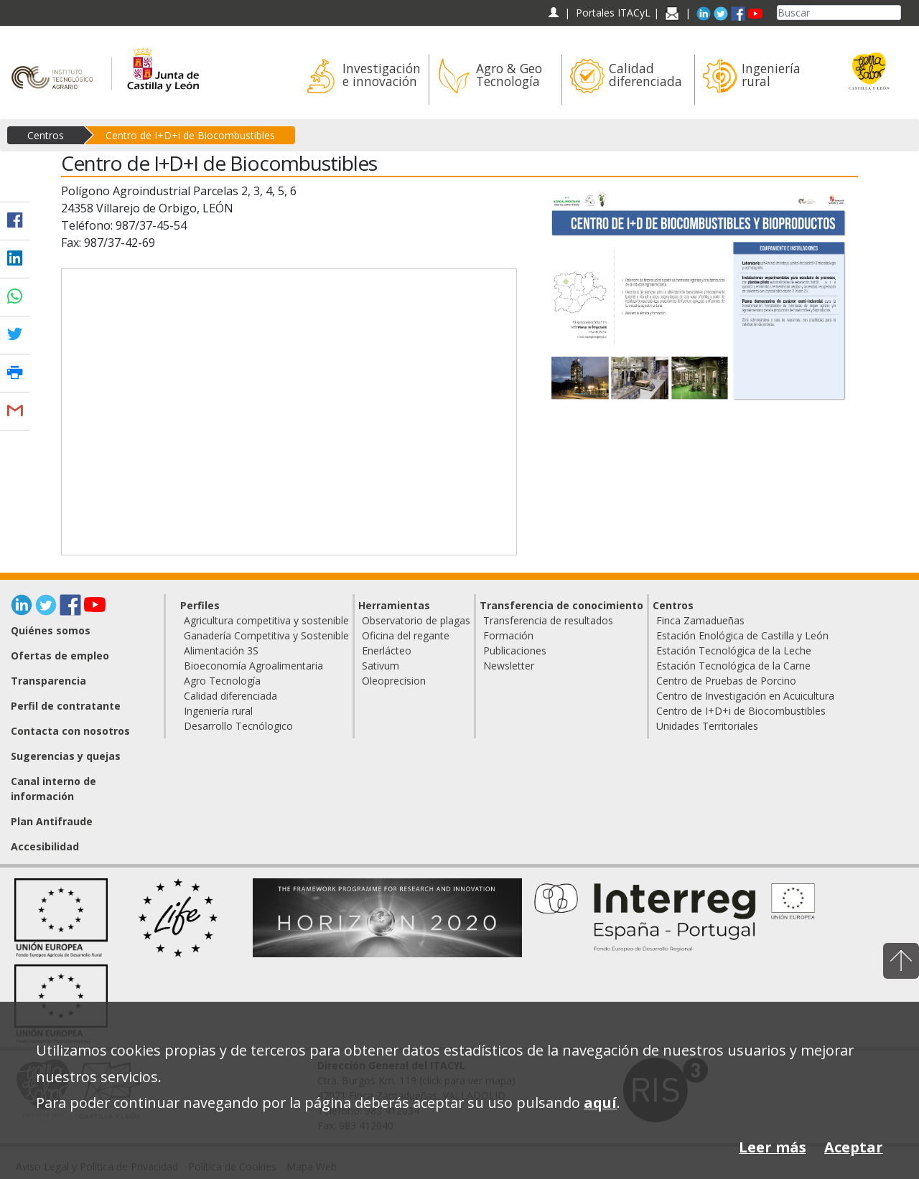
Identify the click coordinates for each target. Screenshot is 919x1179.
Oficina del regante (405, 635)
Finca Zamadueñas (700, 620)
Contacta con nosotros (70, 731)
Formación (508, 635)
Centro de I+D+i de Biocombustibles (190, 135)
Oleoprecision (394, 680)
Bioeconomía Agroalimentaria (253, 665)
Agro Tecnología (222, 680)
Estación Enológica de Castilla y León (742, 635)
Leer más (772, 1147)
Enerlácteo (386, 650)
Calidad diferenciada (230, 696)
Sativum (380, 665)
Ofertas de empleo (60, 655)
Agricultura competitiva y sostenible (266, 620)
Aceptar (853, 1147)
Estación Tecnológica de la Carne (733, 665)
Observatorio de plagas (416, 620)
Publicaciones (514, 650)
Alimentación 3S (221, 650)
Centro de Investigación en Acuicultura (745, 696)
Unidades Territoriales (707, 726)
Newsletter (508, 665)
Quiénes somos (50, 630)
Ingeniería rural (218, 711)
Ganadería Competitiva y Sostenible (266, 635)
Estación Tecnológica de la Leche (733, 650)
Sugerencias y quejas (66, 756)
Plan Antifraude (52, 821)
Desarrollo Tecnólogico (238, 726)
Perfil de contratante (66, 706)
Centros (45, 135)
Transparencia (48, 680)
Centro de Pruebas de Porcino (726, 680)
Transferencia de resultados (548, 620)
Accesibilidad (45, 846)
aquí (600, 1102)
